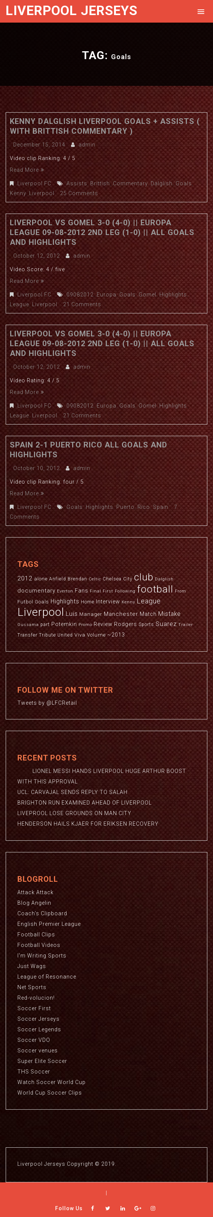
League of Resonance (46, 977)
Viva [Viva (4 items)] (79, 635)
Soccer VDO (33, 1040)
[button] (199, 11)
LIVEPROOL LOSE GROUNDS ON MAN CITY (74, 813)
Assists (76, 183)
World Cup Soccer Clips (49, 1093)
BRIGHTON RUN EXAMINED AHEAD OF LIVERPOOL (84, 803)
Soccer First (34, 1008)
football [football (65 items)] (155, 589)
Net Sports (31, 987)
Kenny (18, 193)
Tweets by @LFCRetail (47, 703)
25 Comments (79, 193)
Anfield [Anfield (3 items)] (57, 579)
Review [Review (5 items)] (103, 624)
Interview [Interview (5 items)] (108, 602)
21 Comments (82, 304)
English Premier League (49, 924)
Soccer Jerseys (38, 1019)
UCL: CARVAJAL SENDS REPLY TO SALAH (72, 792)
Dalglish (162, 183)
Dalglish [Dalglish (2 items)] (164, 579)
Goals (184, 183)
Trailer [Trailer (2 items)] (185, 624)
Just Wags (31, 966)
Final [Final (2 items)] (95, 591)
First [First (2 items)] (108, 591)
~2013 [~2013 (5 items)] (116, 635)
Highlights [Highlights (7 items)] (65, 601)
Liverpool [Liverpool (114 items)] (40, 612)
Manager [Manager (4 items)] (90, 614)
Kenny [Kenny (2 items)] (128, 602)
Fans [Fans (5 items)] (81, 591)
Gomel (147, 295)
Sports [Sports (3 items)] (146, 624)
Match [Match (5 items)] (148, 614)
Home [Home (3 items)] (87, 602)
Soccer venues (37, 1051)
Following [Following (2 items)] (125, 591)
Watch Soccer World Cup (51, 1082)
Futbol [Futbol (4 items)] (25, 602)
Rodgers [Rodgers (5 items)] (125, 624)
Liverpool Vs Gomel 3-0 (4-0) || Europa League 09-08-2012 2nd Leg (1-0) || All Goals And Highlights (102, 232)
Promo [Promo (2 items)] (85, 624)
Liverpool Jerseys (71, 10)
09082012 (80, 295)
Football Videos (38, 945)
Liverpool (41, 193)
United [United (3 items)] (65, 635)
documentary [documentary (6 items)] (36, 590)
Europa (106, 295)
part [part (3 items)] (45, 624)
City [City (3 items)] (128, 579)
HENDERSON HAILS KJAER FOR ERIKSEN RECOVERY (88, 824)
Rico (143, 507)
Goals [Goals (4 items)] (42, 602)
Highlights (173, 295)
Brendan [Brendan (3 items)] (77, 579)
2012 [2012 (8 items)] (24, 578)
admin (87, 145)
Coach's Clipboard (42, 913)
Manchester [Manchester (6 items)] (121, 614)
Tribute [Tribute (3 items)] (47, 635)
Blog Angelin (34, 903)
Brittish (100, 183)
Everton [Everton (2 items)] (65, 591)
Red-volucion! (36, 998)
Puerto (125, 507)
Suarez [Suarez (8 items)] (166, 624)
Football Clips (36, 934)
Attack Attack (35, 892)
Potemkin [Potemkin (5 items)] (64, 624)
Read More (27, 170)
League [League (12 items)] (149, 601)
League (19, 304)
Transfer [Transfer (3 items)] (27, 635)
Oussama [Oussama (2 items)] (28, 624)
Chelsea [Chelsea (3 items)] (112, 579)
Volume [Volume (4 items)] (96, 635)
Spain (160, 507)
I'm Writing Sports (41, 956)
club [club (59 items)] (143, 577)
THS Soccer (33, 1072)
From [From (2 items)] (180, 591)
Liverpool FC (34, 183)
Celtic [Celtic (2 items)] (95, 579)
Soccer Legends (39, 1029)
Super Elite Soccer (42, 1061)
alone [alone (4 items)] (41, 579)
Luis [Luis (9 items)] (72, 613)
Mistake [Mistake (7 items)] (169, 614)
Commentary (130, 183)
